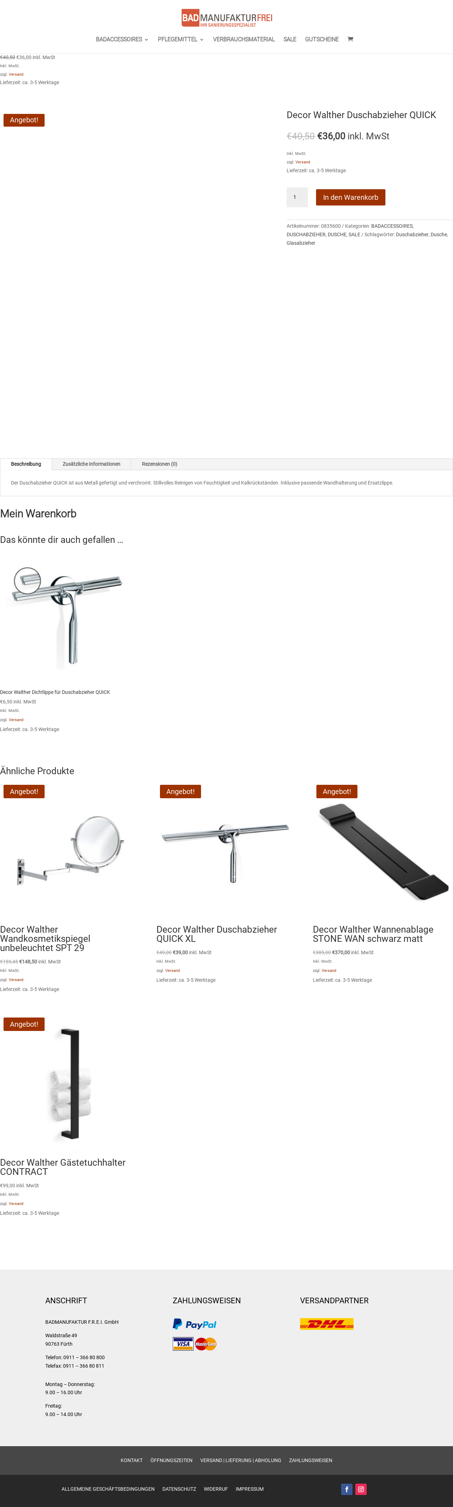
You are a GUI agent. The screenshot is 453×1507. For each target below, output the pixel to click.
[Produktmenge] (297, 197)
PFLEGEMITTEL (177, 40)
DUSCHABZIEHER (306, 234)
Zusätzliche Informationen (91, 464)
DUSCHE (337, 234)
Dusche (439, 234)
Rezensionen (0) (159, 464)
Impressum (250, 1489)
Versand (16, 74)
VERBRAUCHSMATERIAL (244, 40)
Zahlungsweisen (310, 1460)
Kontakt (132, 1460)
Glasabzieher (301, 243)
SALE (289, 40)
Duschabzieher (412, 234)
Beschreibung (26, 464)
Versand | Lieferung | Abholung (240, 1460)
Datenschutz (179, 1489)
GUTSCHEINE (322, 40)
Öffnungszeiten (171, 1460)
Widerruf (216, 1489)
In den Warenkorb (350, 197)
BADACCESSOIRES (119, 40)
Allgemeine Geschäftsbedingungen (108, 1489)
